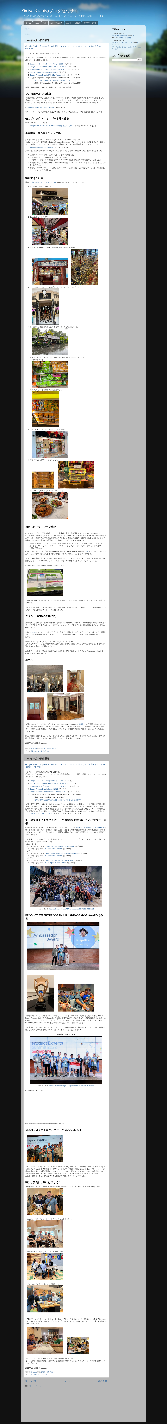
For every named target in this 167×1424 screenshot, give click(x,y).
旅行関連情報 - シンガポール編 (41, 147)
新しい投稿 (30, 1381)
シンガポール (44, 751)
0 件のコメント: (52, 748)
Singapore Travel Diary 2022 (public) (40, 107)
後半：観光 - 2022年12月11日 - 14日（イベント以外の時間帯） (58, 800)
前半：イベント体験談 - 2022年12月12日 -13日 (52, 80)
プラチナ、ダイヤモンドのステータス (89, 827)
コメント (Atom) (35, 1386)
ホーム (28, 23)
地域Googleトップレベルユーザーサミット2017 (48, 69)
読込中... (28, 29)
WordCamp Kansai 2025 (120, 35)
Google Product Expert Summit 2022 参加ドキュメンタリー (52, 126)
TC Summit (35, 751)
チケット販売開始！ (126, 38)
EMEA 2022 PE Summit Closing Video (60, 846)
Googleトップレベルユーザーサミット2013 (46, 64)
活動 (44, 23)
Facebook (115, 45)
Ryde (34, 632)
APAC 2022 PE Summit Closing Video (60, 860)
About (37, 23)
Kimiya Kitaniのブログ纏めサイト (51, 10)
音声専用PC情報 (90, 23)
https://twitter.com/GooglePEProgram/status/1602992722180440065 (71, 1086)
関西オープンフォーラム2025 (122, 43)
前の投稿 (102, 1381)
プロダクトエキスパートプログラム (40, 813)
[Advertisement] (39, 1405)
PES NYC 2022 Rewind (53, 849)
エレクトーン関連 (73, 23)
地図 (87, 551)
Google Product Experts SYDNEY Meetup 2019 (47, 75)
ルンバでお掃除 (56, 23)
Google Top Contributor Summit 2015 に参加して (48, 67)
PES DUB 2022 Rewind (53, 856)
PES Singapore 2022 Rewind (55, 863)
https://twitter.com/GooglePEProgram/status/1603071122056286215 (71, 909)
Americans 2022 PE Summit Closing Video (62, 853)
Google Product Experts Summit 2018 (44, 72)
